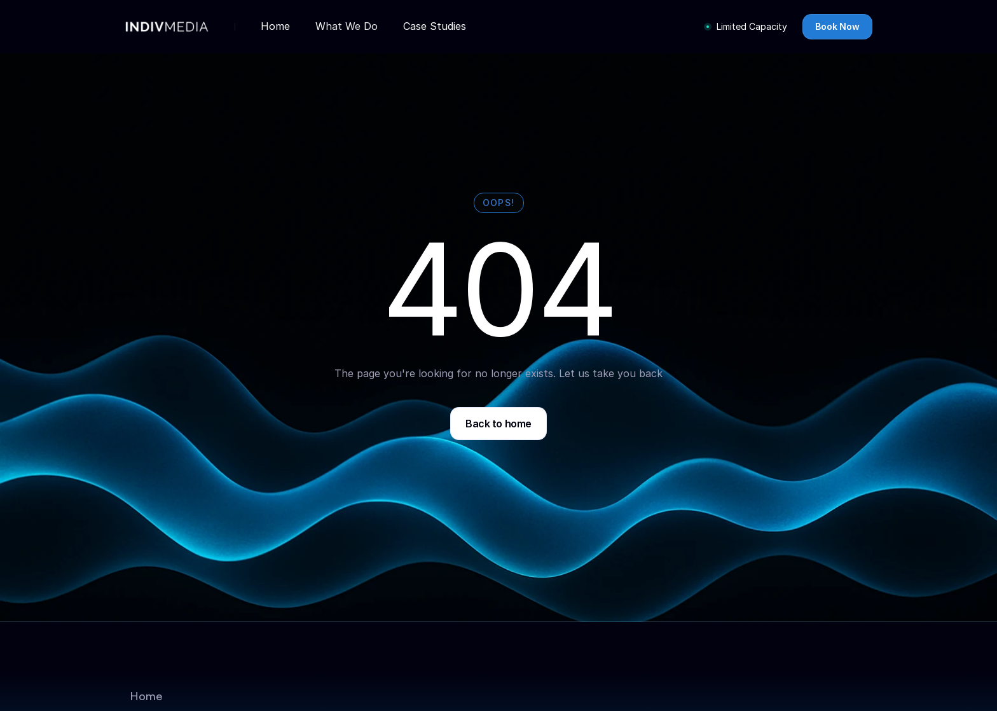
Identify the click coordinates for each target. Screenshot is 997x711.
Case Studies (434, 26)
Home (275, 26)
